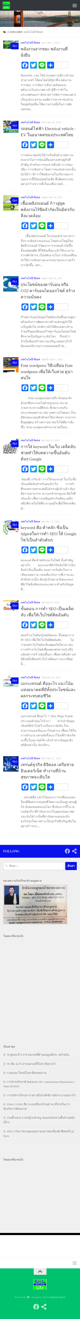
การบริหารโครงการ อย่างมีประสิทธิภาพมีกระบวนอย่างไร (41, 1095)
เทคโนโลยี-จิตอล (30, 122)
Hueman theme (57, 1297)
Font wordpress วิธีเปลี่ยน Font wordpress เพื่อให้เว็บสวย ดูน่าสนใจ (47, 371)
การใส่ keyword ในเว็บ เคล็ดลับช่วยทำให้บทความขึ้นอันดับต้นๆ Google (48, 452)
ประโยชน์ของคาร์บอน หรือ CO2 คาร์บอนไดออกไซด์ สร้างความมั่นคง (48, 290)
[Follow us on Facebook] (67, 851)
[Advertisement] (40, 65)
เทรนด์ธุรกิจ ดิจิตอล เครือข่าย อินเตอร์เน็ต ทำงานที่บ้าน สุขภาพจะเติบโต (47, 770)
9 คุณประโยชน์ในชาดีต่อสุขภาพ (27, 1072)
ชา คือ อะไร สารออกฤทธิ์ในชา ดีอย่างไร (31, 1063)
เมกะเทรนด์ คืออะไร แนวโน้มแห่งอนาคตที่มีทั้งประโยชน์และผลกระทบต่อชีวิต (48, 689)
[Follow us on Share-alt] (74, 851)
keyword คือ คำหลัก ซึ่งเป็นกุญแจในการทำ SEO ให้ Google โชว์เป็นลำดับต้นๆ (48, 533)
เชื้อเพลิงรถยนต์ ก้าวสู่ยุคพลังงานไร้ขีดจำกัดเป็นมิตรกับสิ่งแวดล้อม (47, 209)
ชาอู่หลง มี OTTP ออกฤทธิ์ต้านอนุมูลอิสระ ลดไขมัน (38, 1054)
